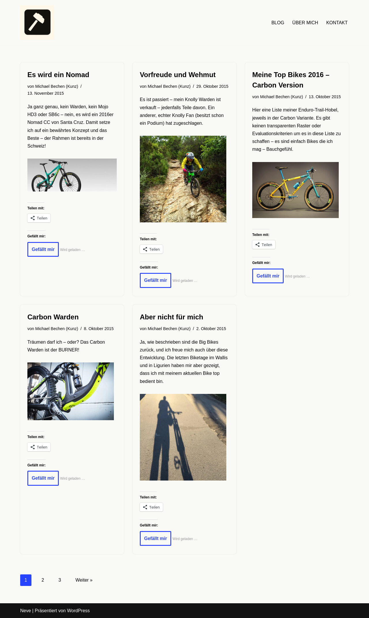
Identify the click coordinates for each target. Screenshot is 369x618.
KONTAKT (337, 22)
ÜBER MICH (305, 22)
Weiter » (84, 580)
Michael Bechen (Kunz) (56, 86)
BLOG (277, 22)
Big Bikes (208, 342)
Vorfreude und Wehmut (178, 75)
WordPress (78, 610)
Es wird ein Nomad (58, 75)
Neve (25, 610)
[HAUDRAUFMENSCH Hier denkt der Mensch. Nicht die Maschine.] (37, 22)
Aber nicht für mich (171, 317)
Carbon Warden (53, 317)
